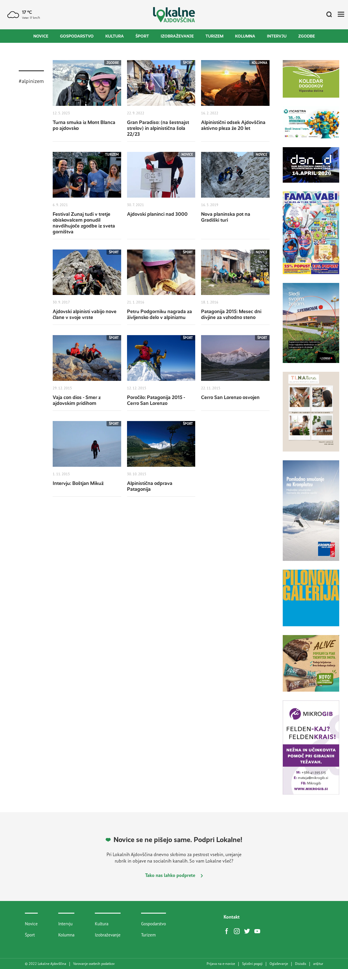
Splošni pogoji (252, 963)
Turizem (214, 36)
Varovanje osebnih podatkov (94, 963)
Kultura (114, 36)
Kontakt (232, 917)
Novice (40, 36)
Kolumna (245, 36)
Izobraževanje (177, 36)
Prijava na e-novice (221, 963)
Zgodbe (306, 36)
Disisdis (300, 963)
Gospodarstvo (77, 36)
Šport (142, 36)
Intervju (277, 36)
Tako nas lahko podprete (174, 875)
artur (318, 963)
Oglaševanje (279, 963)
